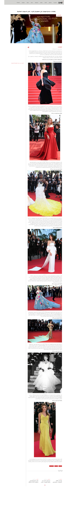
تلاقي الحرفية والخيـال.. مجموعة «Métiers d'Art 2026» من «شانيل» (29, 481)
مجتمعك (32, 2)
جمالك (37, 2)
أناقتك (41, 2)
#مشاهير (56, 479)
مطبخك (18, 2)
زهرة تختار (61, 494)
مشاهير (46, 2)
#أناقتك (33, 479)
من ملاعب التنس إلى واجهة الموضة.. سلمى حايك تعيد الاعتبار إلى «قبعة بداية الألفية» (41, 481)
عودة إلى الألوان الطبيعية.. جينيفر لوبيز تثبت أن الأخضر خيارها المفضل (53, 481)
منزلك (23, 2)
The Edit (13, 2)
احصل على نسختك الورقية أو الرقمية (13, 63)
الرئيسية (50, 2)
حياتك (28, 2)
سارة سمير (56, 49)
